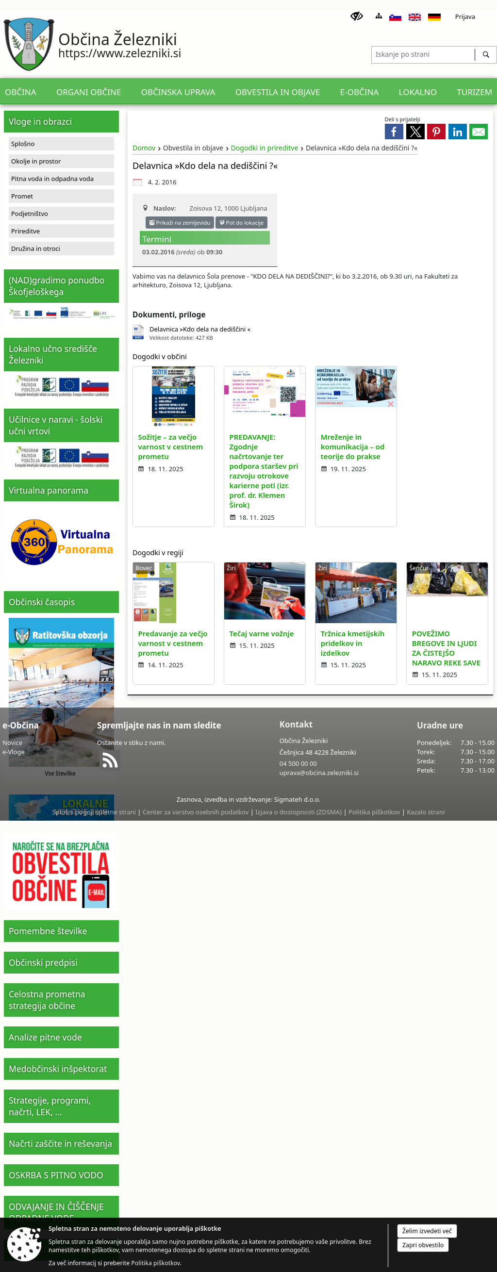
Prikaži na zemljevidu (180, 222)
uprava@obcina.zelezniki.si (319, 772)
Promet (22, 196)
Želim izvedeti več (427, 1231)
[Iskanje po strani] (423, 53)
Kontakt (296, 724)
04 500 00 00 (298, 763)
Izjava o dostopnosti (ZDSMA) (298, 812)
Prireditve (25, 231)
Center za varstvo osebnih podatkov (195, 812)
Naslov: (159, 208)
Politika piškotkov (374, 812)
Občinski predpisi (43, 962)
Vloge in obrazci (40, 121)
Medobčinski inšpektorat (58, 1068)
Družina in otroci (35, 248)
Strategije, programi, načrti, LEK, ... (50, 1106)
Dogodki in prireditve (264, 147)
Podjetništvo (29, 213)
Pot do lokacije (241, 222)
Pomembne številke (48, 931)
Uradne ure (440, 725)
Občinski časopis (42, 602)
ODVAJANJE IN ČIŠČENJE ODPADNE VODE (56, 1212)
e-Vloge (13, 751)
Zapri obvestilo (423, 1245)
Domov (144, 147)
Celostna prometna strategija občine (47, 999)
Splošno (22, 143)
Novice (12, 742)
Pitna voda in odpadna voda (52, 178)
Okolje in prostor (36, 161)
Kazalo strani (426, 812)
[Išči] (486, 55)
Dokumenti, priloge (169, 314)
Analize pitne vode (45, 1037)
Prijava (465, 16)
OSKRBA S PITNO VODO (56, 1175)
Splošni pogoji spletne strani (94, 812)
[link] (394, 131)
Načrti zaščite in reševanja (60, 1143)
